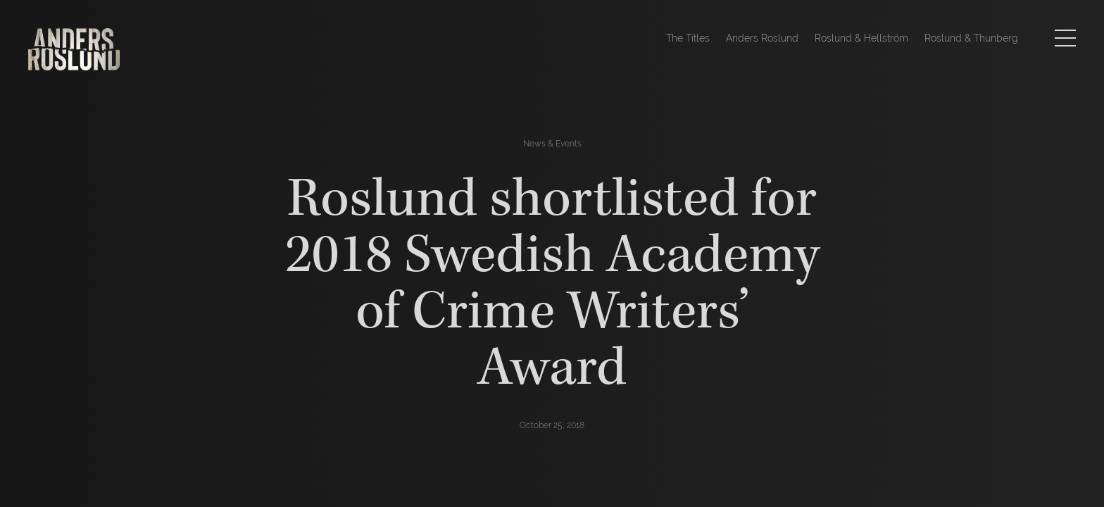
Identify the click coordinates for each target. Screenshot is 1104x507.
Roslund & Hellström (861, 38)
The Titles (688, 38)
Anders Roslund (762, 38)
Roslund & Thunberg (971, 38)
